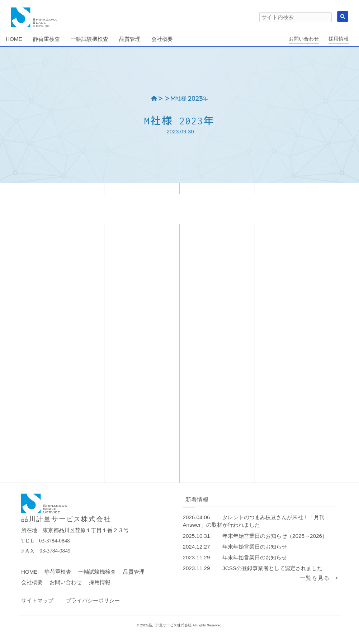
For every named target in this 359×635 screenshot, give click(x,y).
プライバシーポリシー (93, 600)
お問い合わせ (304, 39)
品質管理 (134, 572)
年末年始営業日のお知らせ (254, 547)
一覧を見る (315, 578)
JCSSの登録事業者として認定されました (272, 568)
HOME (29, 572)
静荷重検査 (57, 572)
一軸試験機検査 (97, 572)
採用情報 (339, 39)
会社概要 (32, 582)
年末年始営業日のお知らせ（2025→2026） (274, 536)
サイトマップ (37, 600)
